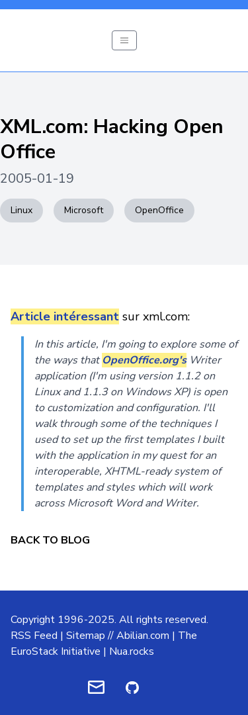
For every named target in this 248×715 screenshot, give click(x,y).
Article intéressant (65, 316)
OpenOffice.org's (144, 360)
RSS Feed (34, 635)
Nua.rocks (131, 651)
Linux (21, 210)
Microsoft (83, 210)
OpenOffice (159, 210)
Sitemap (85, 635)
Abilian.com (142, 635)
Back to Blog (50, 540)
